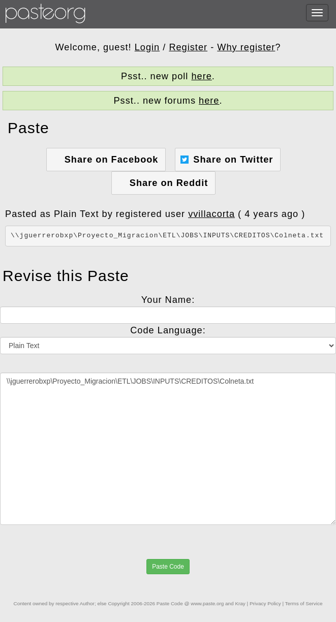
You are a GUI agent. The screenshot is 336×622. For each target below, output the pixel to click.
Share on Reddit (169, 183)
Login (147, 47)
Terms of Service (304, 603)
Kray (240, 603)
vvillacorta (211, 214)
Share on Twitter (233, 159)
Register (188, 47)
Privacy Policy (265, 603)
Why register (246, 47)
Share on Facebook (112, 159)
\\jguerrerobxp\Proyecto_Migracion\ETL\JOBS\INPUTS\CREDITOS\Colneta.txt (168, 448)
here (201, 76)
